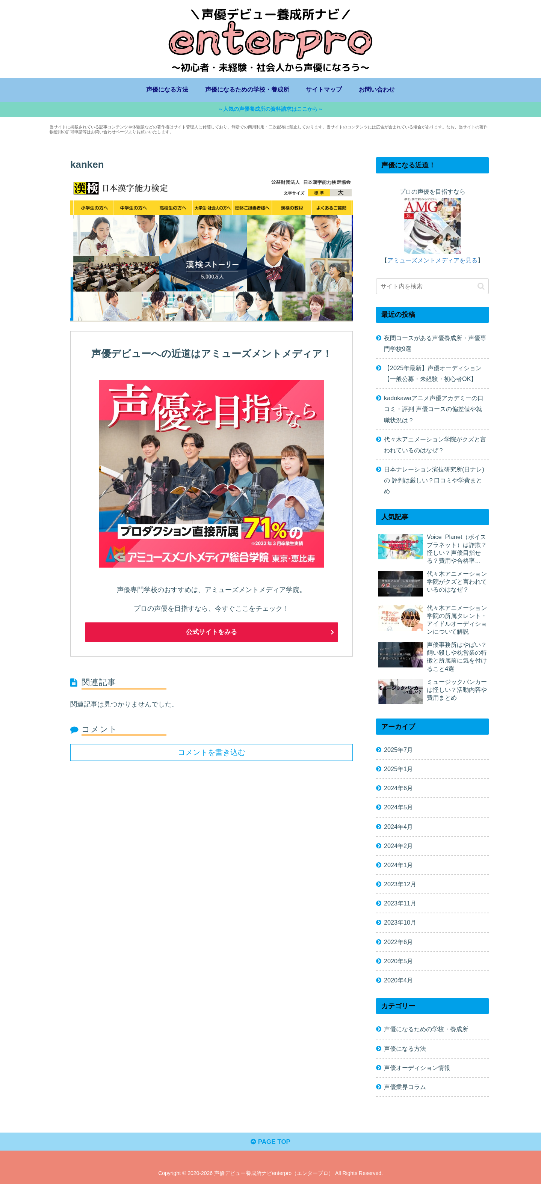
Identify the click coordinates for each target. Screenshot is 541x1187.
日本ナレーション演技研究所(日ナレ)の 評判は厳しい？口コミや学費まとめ (434, 481)
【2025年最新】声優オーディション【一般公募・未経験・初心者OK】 (433, 374)
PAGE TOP (270, 1144)
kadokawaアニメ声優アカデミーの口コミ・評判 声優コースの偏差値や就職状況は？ (434, 410)
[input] (432, 287)
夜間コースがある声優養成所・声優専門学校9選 (435, 344)
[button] (481, 287)
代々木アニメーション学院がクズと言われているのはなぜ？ (435, 445)
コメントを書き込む (211, 753)
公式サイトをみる (211, 633)
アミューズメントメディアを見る (432, 261)
